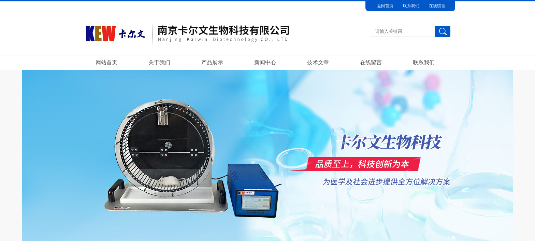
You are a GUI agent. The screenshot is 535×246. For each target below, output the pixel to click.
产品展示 (212, 62)
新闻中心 (265, 62)
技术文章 (318, 62)
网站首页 (106, 62)
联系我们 (411, 5)
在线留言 (437, 5)
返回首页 (385, 5)
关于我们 (159, 62)
